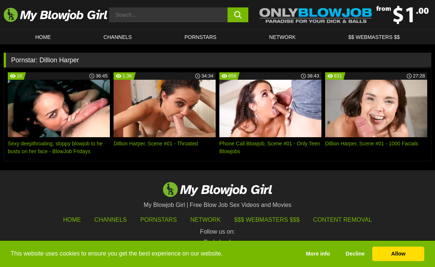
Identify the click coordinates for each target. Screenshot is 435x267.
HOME (43, 37)
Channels (110, 220)
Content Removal (342, 220)
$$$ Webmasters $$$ (267, 220)
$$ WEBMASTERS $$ (374, 37)
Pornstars (158, 220)
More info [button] (318, 254)
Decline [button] (355, 254)
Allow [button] (398, 254)
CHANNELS (118, 37)
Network (282, 37)
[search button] (238, 14)
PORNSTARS (200, 37)
